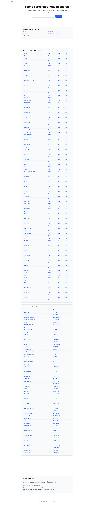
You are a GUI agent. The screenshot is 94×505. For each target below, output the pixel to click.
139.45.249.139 (56, 445)
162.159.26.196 (56, 425)
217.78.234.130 (56, 420)
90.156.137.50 (56, 430)
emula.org (26, 248)
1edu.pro (26, 142)
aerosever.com (27, 127)
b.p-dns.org (26, 364)
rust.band (26, 240)
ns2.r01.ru (26, 346)
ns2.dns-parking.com (28, 361)
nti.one (25, 277)
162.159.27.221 (56, 423)
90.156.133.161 (56, 410)
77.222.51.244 (56, 339)
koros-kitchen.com (28, 134)
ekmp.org (26, 85)
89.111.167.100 (56, 435)
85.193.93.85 (56, 388)
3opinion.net (26, 87)
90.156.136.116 (56, 403)
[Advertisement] (47, 22)
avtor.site (26, 235)
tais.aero (25, 267)
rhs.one (25, 198)
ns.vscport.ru (27, 359)
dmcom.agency (27, 112)
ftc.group (26, 221)
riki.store (25, 216)
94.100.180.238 (56, 344)
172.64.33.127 (56, 433)
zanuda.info (26, 299)
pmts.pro (26, 73)
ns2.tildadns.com (27, 423)
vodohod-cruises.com (28, 100)
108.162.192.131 (56, 438)
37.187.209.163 (56, 312)
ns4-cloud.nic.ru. (27, 369)
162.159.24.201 (56, 324)
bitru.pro (26, 68)
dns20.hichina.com (28, 349)
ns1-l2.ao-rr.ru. (27, 440)
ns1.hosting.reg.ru (28, 314)
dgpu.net (26, 181)
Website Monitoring (75, 1)
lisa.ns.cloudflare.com (28, 438)
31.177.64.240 (56, 332)
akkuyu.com (26, 110)
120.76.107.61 (56, 349)
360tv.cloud (26, 297)
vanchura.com (27, 102)
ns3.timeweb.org (27, 420)
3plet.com (26, 139)
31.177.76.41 (55, 346)
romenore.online (27, 105)
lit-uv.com (26, 156)
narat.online (26, 159)
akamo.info (26, 176)
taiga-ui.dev (26, 285)
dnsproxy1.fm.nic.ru (28, 332)
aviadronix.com (27, 122)
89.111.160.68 (56, 373)
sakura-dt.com (27, 107)
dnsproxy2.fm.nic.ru (28, 337)
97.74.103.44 (56, 354)
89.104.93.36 (56, 341)
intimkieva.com (27, 193)
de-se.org (26, 154)
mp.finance (26, 245)
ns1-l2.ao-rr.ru (27, 447)
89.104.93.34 (56, 369)
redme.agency (27, 82)
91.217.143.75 (56, 452)
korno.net (26, 90)
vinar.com (26, 250)
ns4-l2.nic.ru (26, 356)
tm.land (25, 58)
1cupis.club (26, 196)
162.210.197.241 (56, 391)
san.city (25, 272)
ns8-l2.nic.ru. (26, 334)
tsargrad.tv (26, 186)
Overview (41, 499)
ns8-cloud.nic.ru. (27, 341)
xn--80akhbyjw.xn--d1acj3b (30, 171)
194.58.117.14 (56, 443)
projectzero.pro (27, 233)
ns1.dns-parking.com (28, 324)
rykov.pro (26, 147)
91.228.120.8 (55, 359)
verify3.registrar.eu (28, 378)
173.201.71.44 (56, 351)
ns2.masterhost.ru (28, 410)
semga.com (26, 280)
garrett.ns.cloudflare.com (29, 319)
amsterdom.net (27, 253)
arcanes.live (26, 174)
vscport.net (26, 292)
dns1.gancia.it (26, 386)
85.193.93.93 (56, 450)
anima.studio (26, 260)
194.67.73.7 (55, 376)
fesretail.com (26, 184)
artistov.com (26, 75)
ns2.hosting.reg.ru (28, 376)
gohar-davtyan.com (28, 119)
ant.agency (26, 169)
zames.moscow (27, 287)
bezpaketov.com (27, 243)
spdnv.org (26, 95)
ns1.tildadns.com (27, 425)
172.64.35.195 (56, 319)
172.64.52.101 (56, 329)
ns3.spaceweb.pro (28, 339)
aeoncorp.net (27, 129)
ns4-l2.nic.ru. (27, 366)
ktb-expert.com (27, 228)
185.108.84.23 (56, 327)
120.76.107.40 (56, 413)
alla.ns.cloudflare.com (29, 408)
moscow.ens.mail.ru (28, 344)
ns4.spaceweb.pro (28, 435)
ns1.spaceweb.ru (27, 406)
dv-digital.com (27, 213)
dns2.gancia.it (27, 452)
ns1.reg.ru (26, 322)
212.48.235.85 (56, 381)
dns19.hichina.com (28, 413)
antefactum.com (27, 132)
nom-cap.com (27, 97)
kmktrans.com (27, 208)
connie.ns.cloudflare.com (29, 317)
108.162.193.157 (56, 415)
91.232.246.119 (56, 440)
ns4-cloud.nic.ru (27, 401)
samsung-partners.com (29, 80)
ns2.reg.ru (26, 443)
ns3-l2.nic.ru (26, 393)
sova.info (26, 270)
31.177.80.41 (55, 398)
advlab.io (26, 265)
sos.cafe (25, 92)
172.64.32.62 (56, 408)
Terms (49, 499)
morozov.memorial (28, 137)
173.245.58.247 (56, 317)
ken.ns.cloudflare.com (29, 433)
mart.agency (26, 201)
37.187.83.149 (56, 364)
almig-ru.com (27, 70)
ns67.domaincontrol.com (29, 354)
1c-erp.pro (26, 262)
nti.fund (25, 275)
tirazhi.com (26, 223)
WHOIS (49, 1)
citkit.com (26, 230)
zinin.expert (26, 206)
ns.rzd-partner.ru (27, 381)
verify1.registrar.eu (28, 329)
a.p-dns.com (26, 312)
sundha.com (26, 115)
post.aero (26, 191)
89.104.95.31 (25, 33)
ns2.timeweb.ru (27, 388)
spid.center (26, 161)
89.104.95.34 (56, 401)
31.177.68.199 (56, 337)
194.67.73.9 (55, 314)
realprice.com (27, 124)
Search (58, 16)
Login (82, 1)
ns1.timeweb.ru (27, 450)
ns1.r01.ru (26, 398)
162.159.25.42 (56, 361)
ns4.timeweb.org (27, 445)
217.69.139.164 (56, 383)
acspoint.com (27, 203)
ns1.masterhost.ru (28, 430)
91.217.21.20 (55, 334)
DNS (57, 1)
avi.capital (26, 290)
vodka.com (26, 257)
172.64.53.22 (56, 378)
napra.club (26, 225)
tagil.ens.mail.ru (27, 383)
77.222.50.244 (56, 406)
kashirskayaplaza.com (29, 179)
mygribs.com (26, 294)
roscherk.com (27, 144)
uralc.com (26, 63)
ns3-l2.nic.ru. (26, 396)
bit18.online (26, 218)
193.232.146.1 (56, 393)
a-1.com (25, 117)
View (49, 55)
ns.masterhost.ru (27, 403)
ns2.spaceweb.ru (27, 373)
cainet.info (26, 164)
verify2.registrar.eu (28, 371)
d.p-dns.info (26, 327)
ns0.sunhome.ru (27, 418)
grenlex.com (26, 149)
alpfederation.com (28, 211)
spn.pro (25, 238)
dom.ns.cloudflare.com (29, 415)
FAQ (45, 499)
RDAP (53, 1)
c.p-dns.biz (26, 391)
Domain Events (67, 1)
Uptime (60, 1)
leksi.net (25, 55)
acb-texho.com (27, 255)
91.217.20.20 (55, 356)
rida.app (25, 166)
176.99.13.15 (55, 322)
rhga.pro (26, 282)
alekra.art (26, 78)
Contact (53, 499)
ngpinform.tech (27, 65)
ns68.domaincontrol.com (29, 351)
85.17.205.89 (55, 386)
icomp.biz (26, 152)
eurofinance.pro (27, 60)
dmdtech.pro (26, 188)
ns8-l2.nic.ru (26, 428)
